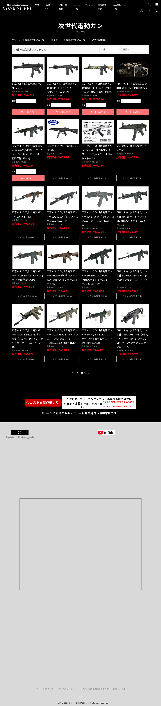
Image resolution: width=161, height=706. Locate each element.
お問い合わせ (119, 688)
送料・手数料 (63, 7)
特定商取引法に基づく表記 (96, 688)
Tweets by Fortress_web (20, 437)
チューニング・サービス (83, 7)
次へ (85, 373)
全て (14, 39)
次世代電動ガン (99, 39)
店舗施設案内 (102, 7)
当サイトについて (45, 688)
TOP (37, 5)
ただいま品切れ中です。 (63, 178)
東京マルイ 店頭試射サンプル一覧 (68, 39)
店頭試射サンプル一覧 (33, 39)
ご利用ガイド (48, 7)
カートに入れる (28, 111)
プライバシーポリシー (68, 688)
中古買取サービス (119, 7)
